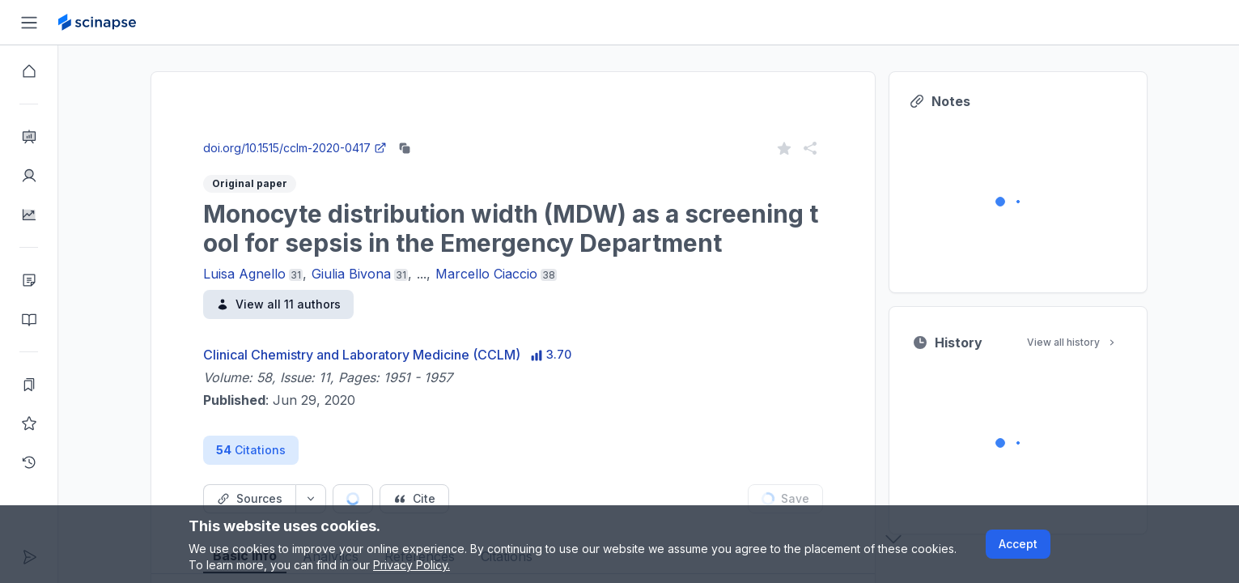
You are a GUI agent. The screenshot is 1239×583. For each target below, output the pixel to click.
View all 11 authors (278, 304)
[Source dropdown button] (310, 498)
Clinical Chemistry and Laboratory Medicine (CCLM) (361, 355)
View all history (1072, 342)
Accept (1018, 544)
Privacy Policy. (411, 565)
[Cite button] (414, 498)
